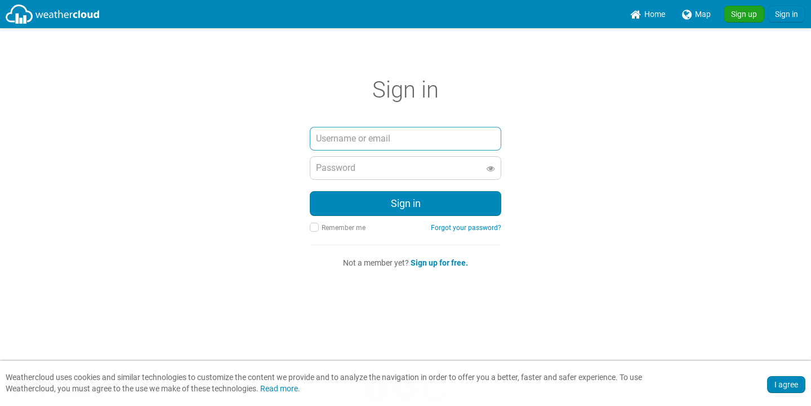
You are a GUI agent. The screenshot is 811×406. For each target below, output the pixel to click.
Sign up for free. (439, 262)
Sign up (744, 14)
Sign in (786, 14)
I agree (786, 384)
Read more (279, 389)
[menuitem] (648, 14)
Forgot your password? (466, 228)
